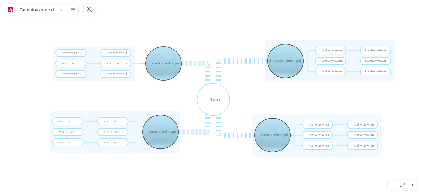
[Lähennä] (412, 185)
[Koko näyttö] (402, 185)
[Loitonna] (393, 185)
